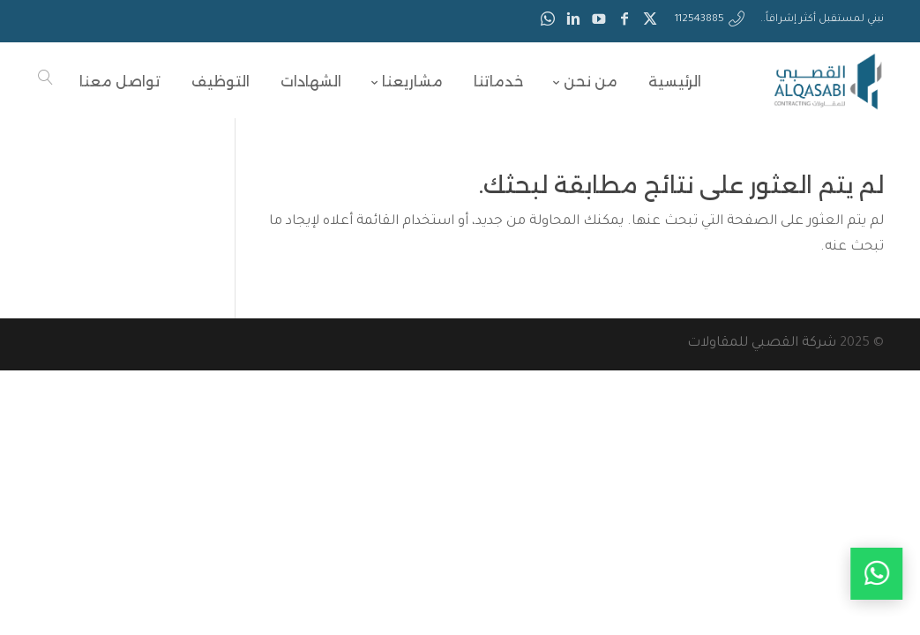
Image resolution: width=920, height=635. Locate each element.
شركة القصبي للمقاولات (761, 343)
